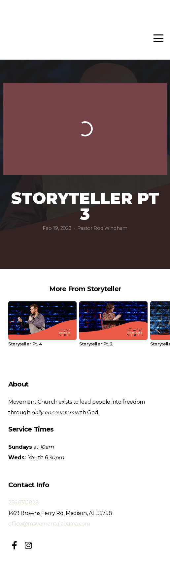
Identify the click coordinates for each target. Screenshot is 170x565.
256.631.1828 (23, 502)
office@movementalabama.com (49, 524)
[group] (42, 326)
